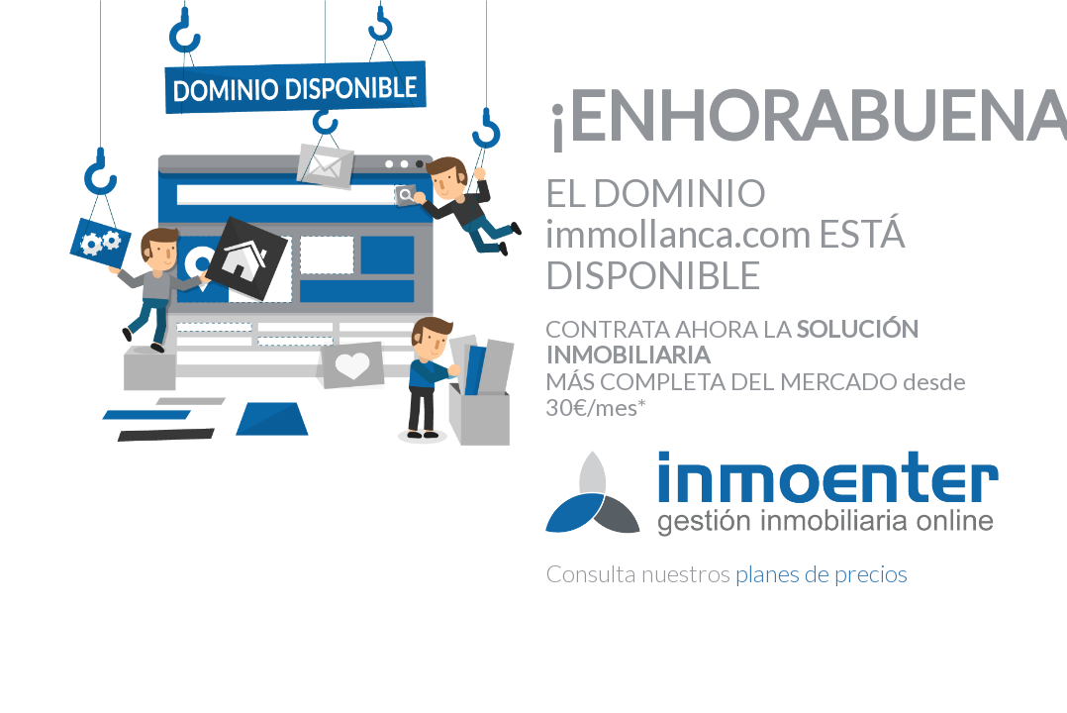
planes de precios (821, 573)
